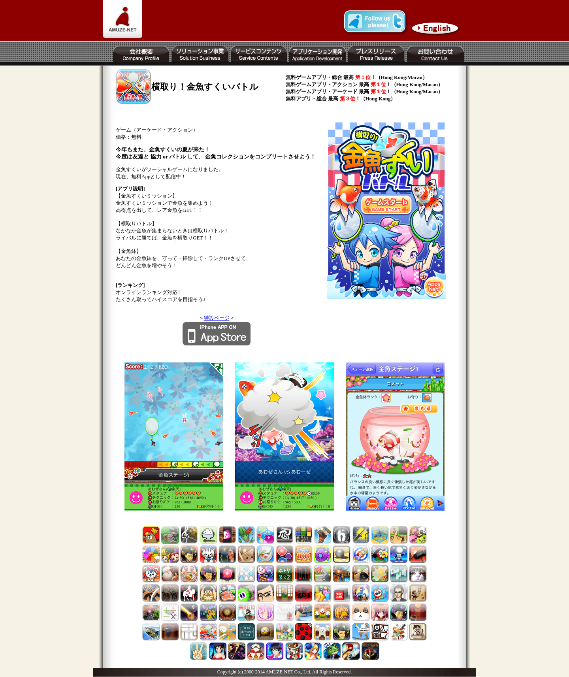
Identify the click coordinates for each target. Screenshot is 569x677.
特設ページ (217, 318)
